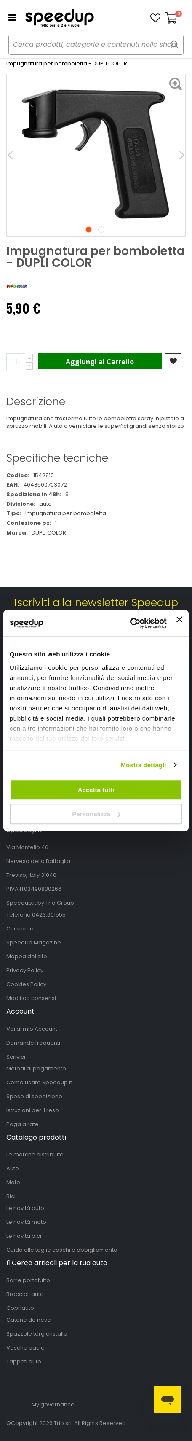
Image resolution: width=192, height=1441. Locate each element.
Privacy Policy (24, 970)
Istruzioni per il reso (32, 1110)
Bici (11, 1196)
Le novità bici (23, 1236)
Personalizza (96, 813)
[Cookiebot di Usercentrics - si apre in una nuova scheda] (130, 623)
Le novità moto (26, 1222)
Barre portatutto (28, 1280)
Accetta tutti (96, 789)
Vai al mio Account (31, 1029)
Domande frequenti (33, 1043)
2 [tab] (101, 229)
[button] (155, 18)
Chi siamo (20, 929)
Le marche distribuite (35, 1155)
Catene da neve (28, 1320)
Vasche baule (25, 1348)
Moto (13, 1182)
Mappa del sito (26, 956)
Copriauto (20, 1308)
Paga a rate (22, 1124)
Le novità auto (25, 1208)
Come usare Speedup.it (39, 1082)
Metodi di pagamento (36, 1069)
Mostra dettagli (143, 765)
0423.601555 (49, 915)
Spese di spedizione (34, 1096)
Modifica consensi (31, 998)
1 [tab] (88, 229)
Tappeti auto (23, 1362)
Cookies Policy (26, 984)
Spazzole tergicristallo (36, 1334)
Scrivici (15, 1057)
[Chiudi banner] (179, 623)
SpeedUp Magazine (33, 942)
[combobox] (96, 45)
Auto (12, 1168)
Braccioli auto (25, 1294)
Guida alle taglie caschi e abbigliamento (61, 1250)
